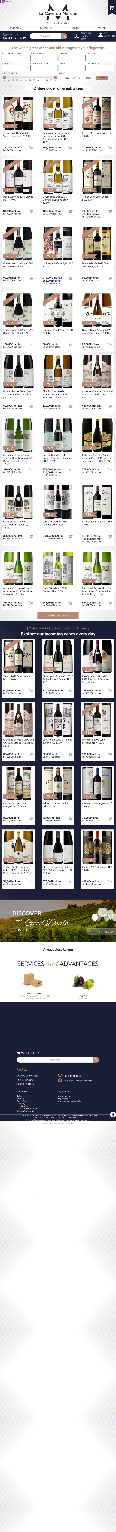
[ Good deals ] (62, 628)
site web (60, 1123)
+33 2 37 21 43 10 (72, 1076)
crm (73, 1123)
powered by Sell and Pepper (49, 1123)
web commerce (67, 1123)
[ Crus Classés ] (38, 628)
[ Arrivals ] (82, 628)
